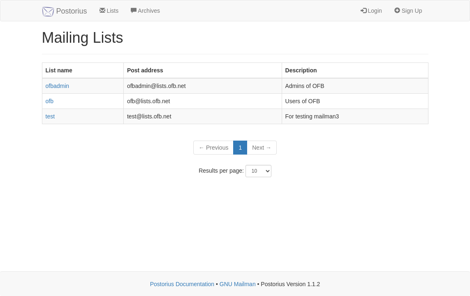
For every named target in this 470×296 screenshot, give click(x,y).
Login (371, 10)
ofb (49, 101)
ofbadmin (57, 86)
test (50, 116)
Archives (145, 10)
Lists (109, 10)
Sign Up (408, 10)
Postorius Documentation (182, 284)
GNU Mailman (238, 284)
